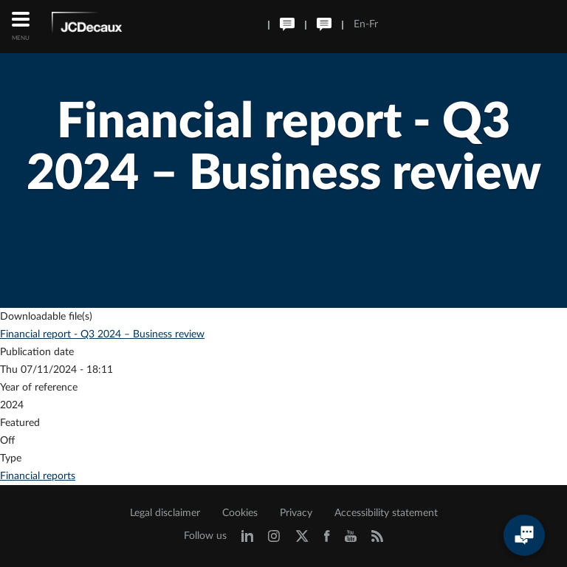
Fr (373, 24)
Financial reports (37, 476)
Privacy (296, 513)
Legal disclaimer (165, 513)
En (359, 24)
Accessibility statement (386, 513)
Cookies (240, 513)
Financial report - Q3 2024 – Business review (102, 334)
